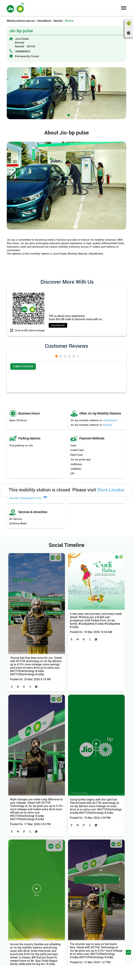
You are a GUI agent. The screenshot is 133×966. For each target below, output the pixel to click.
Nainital (58, 20)
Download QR (58, 325)
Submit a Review (23, 366)
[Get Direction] (45, 497)
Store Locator (111, 489)
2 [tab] (68, 115)
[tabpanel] (66, 93)
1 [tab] (65, 115)
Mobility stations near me (20, 20)
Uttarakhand (44, 20)
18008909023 (22, 51)
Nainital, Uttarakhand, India (25, 498)
